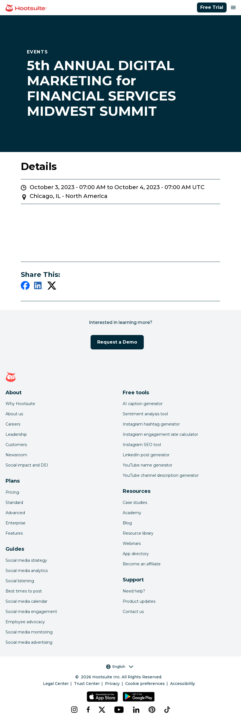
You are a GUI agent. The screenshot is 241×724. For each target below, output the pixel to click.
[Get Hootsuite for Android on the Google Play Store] (139, 696)
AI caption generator (143, 403)
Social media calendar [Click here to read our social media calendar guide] (26, 601)
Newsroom (16, 454)
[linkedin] (38, 286)
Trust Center (87, 683)
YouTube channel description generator (161, 475)
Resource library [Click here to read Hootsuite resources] (138, 533)
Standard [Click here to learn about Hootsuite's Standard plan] (14, 502)
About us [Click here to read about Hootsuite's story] (14, 413)
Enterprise (15, 523)
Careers (13, 424)
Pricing (12, 492)
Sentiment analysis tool (145, 413)
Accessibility (182, 683)
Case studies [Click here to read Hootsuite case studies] (135, 502)
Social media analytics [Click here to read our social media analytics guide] (27, 570)
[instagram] (74, 709)
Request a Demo (117, 342)
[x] (102, 709)
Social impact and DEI (27, 465)
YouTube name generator (147, 465)
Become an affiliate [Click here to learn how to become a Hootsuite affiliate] (142, 563)
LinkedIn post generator (146, 454)
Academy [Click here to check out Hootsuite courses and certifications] (132, 512)
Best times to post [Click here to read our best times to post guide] (24, 591)
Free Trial (211, 7)
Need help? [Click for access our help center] (134, 591)
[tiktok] (167, 709)
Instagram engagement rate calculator (160, 434)
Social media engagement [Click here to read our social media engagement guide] (31, 611)
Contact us (133, 611)
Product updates (139, 601)
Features (14, 533)
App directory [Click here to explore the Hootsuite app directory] (136, 553)
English (119, 666)
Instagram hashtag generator (151, 424)
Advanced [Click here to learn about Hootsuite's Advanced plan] (15, 512)
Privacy (112, 683)
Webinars (132, 543)
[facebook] (25, 286)
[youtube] (119, 709)
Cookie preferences (145, 683)
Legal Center (56, 683)
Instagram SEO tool (142, 444)
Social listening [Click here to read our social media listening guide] (20, 580)
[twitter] (51, 286)
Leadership (16, 434)
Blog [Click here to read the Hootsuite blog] (127, 523)
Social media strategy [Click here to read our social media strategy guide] (26, 560)
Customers (16, 444)
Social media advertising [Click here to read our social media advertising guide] (29, 642)
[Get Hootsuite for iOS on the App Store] (102, 696)
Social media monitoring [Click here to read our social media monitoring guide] (29, 632)
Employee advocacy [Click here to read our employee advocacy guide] (25, 621)
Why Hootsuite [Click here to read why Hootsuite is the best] (20, 403)
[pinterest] (152, 709)
